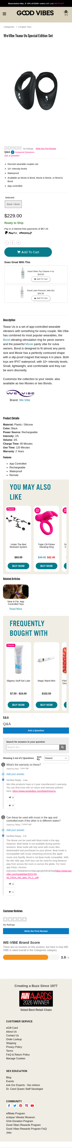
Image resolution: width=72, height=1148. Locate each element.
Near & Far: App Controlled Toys (16, 602)
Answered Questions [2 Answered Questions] (24, 152)
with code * (36, 3)
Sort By (39, 758)
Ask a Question (11, 155)
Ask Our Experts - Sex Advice (23, 1085)
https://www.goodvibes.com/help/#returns (34, 791)
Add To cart (28, 252)
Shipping (11, 1043)
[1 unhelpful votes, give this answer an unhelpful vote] (10, 892)
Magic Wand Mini (46, 680)
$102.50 (46, 693)
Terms (9, 1050)
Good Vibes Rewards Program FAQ (26, 1128)
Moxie (29, 344)
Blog (8, 1077)
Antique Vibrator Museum (20, 1117)
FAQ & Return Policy (18, 1054)
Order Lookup (14, 1039)
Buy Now (18, 566)
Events (10, 1081)
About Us (11, 1031)
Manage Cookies (15, 1058)
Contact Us (12, 1035)
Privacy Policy (14, 1046)
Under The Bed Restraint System (18, 545)
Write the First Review (46, 148)
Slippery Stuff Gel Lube (18, 680)
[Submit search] (62, 747)
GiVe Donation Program (19, 1121)
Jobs (8, 1132)
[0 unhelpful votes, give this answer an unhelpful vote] (10, 805)
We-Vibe (24, 400)
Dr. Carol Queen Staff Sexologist (24, 1088)
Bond (6, 340)
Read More (16, 608)
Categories (9, 26)
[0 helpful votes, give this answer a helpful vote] (10, 797)
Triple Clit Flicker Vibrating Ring (46, 545)
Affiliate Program (15, 1113)
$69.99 (18, 557)
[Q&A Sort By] (56, 758)
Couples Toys (24, 26)
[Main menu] (4, 13)
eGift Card (12, 1027)
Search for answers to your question (25, 742)
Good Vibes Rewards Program (23, 1124)
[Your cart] (65, 13)
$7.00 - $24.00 (18, 693)
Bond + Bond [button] (13, 204)
